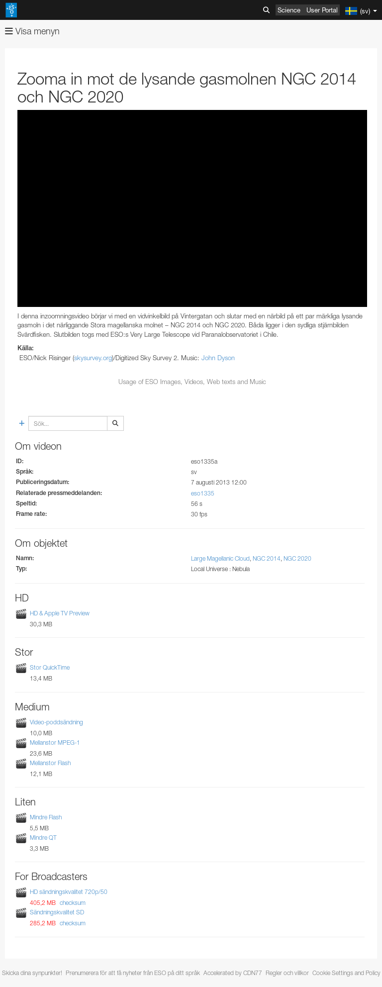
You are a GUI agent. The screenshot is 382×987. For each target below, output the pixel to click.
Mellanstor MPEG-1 (55, 742)
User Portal (322, 10)
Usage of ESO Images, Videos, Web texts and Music (192, 382)
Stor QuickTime (50, 667)
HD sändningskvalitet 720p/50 (68, 891)
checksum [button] (72, 902)
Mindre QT (43, 837)
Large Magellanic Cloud (220, 558)
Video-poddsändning (56, 722)
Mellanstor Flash (50, 763)
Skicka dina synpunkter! (32, 973)
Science (289, 10)
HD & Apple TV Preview (60, 613)
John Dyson (218, 358)
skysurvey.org (93, 358)
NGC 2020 (297, 558)
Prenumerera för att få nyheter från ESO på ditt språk (133, 973)
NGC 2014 (267, 558)
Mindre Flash (46, 817)
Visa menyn (32, 31)
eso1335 (202, 493)
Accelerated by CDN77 (232, 973)
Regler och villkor (287, 973)
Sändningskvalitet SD (57, 912)
